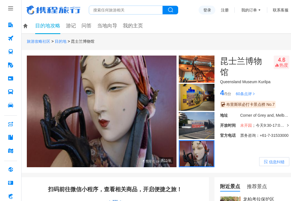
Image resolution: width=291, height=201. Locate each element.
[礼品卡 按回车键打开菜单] (10, 183)
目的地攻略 (47, 25)
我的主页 (133, 25)
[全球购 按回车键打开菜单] (10, 169)
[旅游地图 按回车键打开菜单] (10, 151)
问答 (87, 25)
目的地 (60, 41)
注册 (225, 10)
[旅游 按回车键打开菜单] (10, 65)
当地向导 (107, 25)
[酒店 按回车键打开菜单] (10, 25)
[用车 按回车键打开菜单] (10, 105)
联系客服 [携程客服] (280, 10)
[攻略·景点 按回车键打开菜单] (10, 137)
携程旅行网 (53, 10)
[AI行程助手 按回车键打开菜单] (10, 124)
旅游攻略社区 (38, 41)
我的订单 (249, 10)
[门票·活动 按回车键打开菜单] (10, 78)
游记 (71, 25)
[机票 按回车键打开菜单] (10, 38)
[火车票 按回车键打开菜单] (10, 52)
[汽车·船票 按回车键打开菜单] (10, 92)
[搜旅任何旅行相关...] (126, 10)
